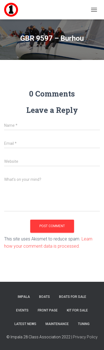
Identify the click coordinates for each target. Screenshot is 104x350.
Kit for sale (77, 310)
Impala (24, 297)
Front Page (48, 310)
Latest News (25, 324)
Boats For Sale (72, 297)
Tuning (84, 324)
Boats (44, 297)
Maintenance (57, 324)
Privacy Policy (85, 337)
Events (22, 310)
